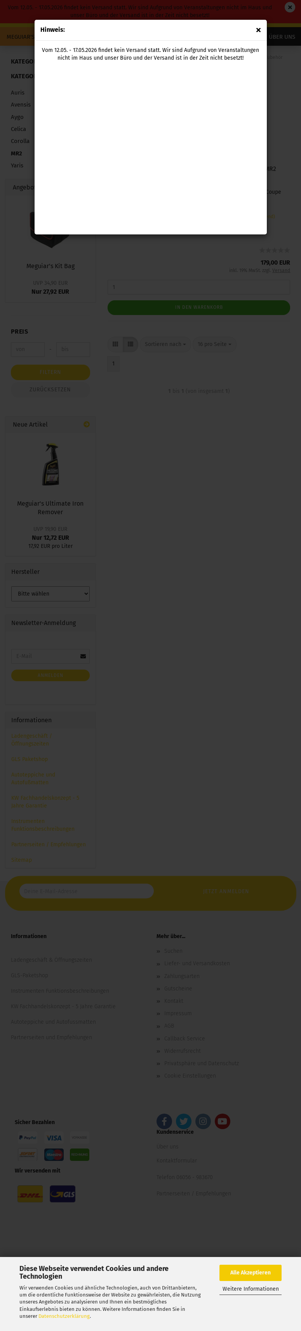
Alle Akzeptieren (250, 1272)
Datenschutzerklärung (64, 1316)
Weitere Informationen (251, 1289)
